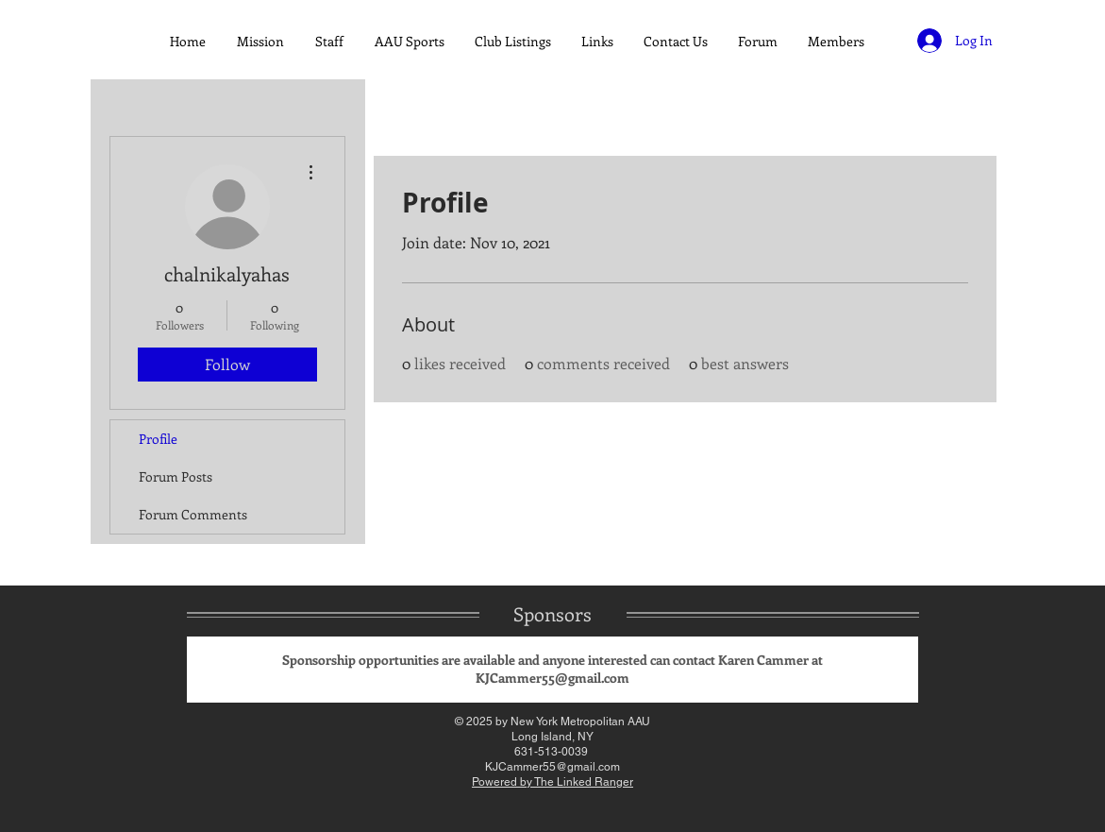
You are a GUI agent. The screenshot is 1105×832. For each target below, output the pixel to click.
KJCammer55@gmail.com (552, 678)
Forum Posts (175, 476)
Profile (158, 439)
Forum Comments (193, 514)
